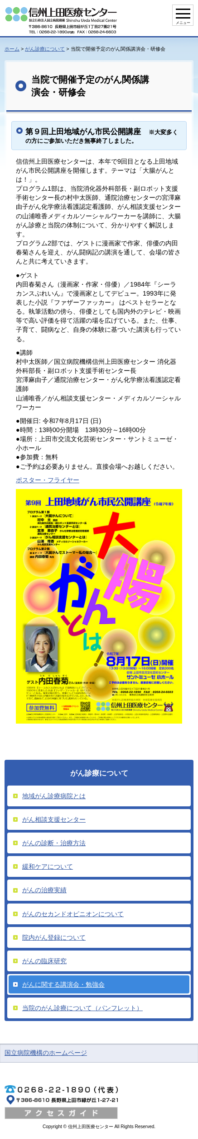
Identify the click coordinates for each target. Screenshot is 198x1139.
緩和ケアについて (47, 866)
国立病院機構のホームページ (46, 1052)
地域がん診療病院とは (54, 796)
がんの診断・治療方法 (54, 843)
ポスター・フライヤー (47, 480)
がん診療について (45, 49)
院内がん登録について (54, 937)
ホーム (12, 49)
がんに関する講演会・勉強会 (63, 984)
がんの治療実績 (44, 890)
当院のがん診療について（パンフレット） (82, 1008)
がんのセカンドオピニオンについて (73, 914)
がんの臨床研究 (44, 961)
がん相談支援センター (54, 819)
